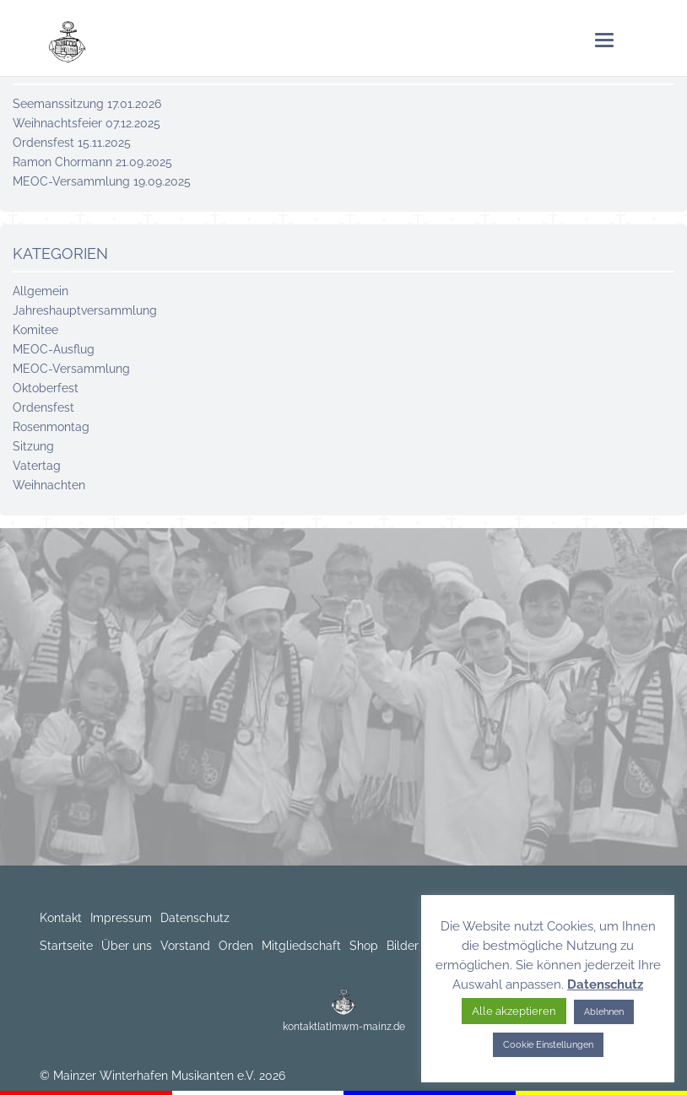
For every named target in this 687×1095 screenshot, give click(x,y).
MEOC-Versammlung (71, 368)
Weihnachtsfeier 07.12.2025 (86, 123)
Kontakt (61, 918)
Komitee (35, 330)
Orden (236, 945)
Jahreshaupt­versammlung (85, 310)
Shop (363, 945)
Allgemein (40, 291)
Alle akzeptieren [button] (514, 1011)
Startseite (66, 945)
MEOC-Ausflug (54, 349)
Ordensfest (43, 407)
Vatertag (37, 465)
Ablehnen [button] (604, 1011)
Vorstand (185, 945)
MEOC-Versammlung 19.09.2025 (102, 181)
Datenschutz (195, 918)
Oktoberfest (45, 388)
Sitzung (33, 446)
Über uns (126, 945)
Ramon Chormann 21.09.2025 (92, 162)
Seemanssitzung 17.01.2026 (87, 104)
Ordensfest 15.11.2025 (72, 142)
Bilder (403, 945)
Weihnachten (49, 485)
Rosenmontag (51, 427)
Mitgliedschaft (301, 945)
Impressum (121, 918)
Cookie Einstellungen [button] (548, 1044)
